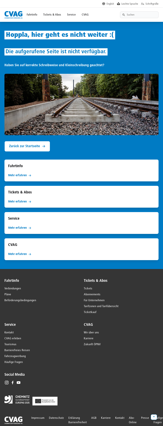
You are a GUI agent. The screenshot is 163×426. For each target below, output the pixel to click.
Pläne (7, 294)
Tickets (88, 288)
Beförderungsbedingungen (20, 300)
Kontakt (9, 332)
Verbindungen (12, 288)
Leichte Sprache (129, 4)
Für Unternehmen (94, 300)
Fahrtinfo (32, 14)
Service (71, 14)
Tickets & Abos (52, 14)
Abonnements (92, 294)
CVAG (85, 14)
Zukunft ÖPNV (92, 344)
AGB (94, 418)
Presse (145, 418)
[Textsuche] (139, 14)
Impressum (38, 418)
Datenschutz (56, 418)
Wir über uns (91, 332)
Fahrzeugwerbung (15, 356)
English (110, 4)
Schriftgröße (152, 4)
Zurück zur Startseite (27, 146)
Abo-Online (133, 420)
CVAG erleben (12, 338)
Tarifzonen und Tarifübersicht (101, 306)
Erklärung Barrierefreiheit (77, 420)
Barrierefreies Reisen (17, 350)
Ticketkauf (90, 312)
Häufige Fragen (13, 362)
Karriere (88, 338)
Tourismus (10, 344)
